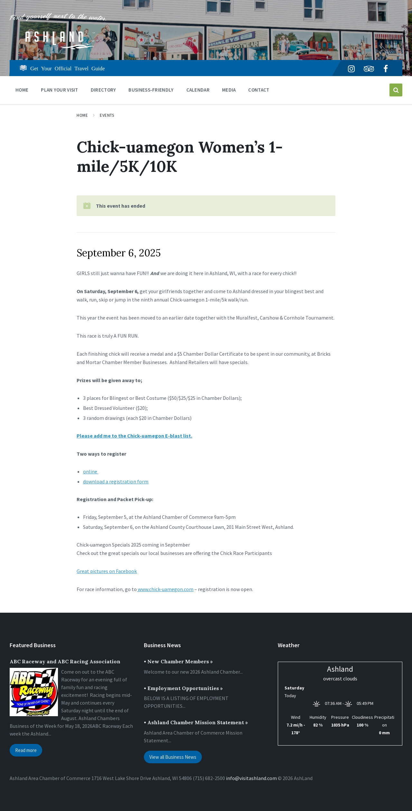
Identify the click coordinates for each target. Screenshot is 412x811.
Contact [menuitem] (258, 90)
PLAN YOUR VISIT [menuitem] (59, 90)
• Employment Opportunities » (183, 688)
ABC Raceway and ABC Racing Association (65, 661)
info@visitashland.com (251, 778)
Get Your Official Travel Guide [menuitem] (67, 68)
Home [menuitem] (21, 90)
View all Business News (172, 757)
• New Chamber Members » (178, 661)
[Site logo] (58, 47)
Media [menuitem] (229, 90)
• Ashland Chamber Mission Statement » (196, 722)
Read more (26, 750)
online (90, 471)
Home (82, 115)
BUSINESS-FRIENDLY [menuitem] (150, 90)
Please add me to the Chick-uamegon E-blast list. (134, 435)
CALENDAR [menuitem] (198, 90)
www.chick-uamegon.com (165, 589)
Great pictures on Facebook (107, 571)
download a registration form (115, 481)
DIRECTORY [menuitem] (103, 90)
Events (107, 115)
